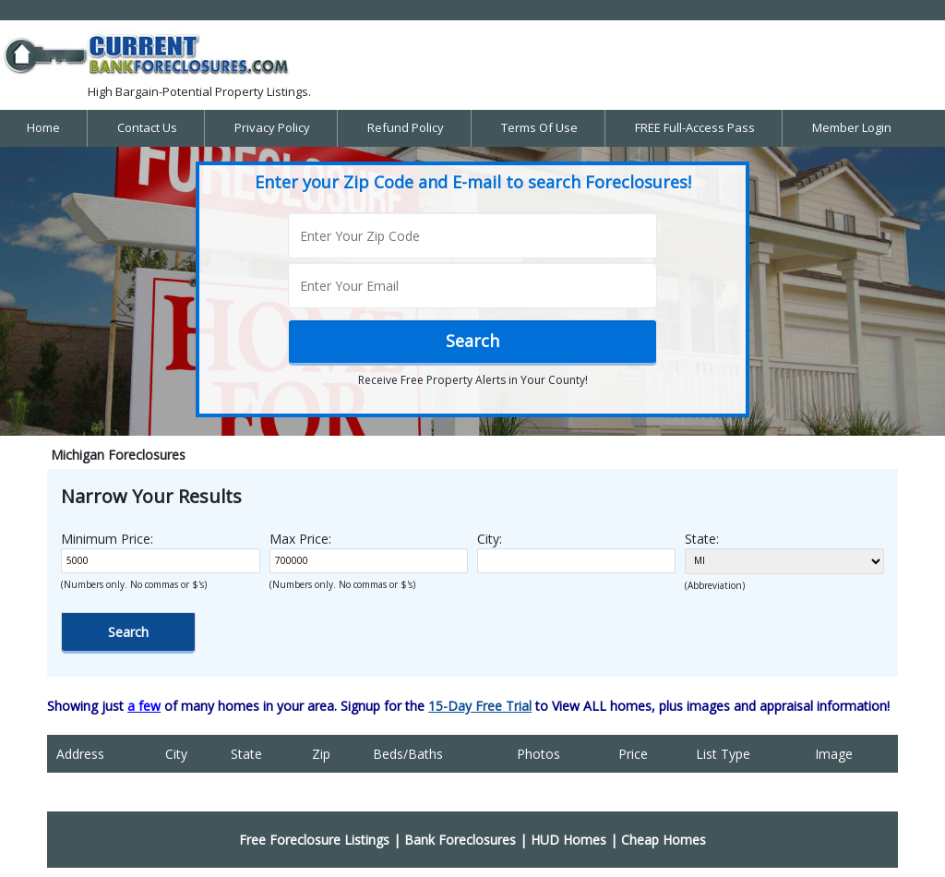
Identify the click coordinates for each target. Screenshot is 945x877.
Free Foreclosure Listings (314, 839)
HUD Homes (568, 839)
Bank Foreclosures (460, 839)
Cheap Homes (663, 839)
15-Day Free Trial (480, 706)
